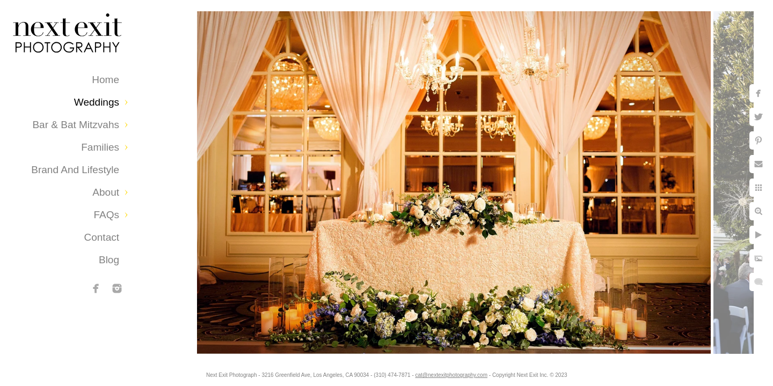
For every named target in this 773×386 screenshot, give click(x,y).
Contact (101, 237)
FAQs (106, 214)
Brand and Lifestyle (75, 169)
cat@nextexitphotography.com (451, 375)
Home (105, 79)
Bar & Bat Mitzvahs (75, 124)
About (105, 192)
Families (100, 147)
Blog (109, 259)
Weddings (96, 102)
